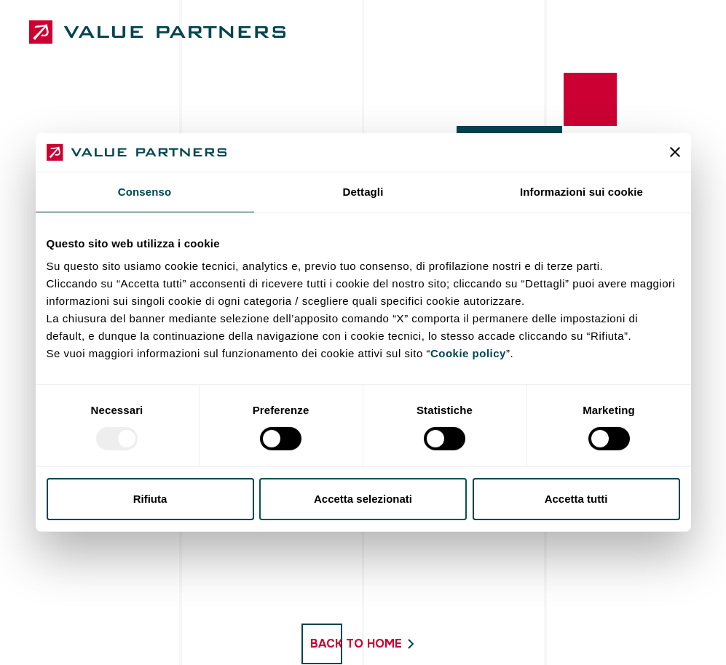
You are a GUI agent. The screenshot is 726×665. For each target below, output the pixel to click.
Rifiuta (150, 499)
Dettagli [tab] (363, 191)
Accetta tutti (576, 499)
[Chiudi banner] (675, 152)
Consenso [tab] (144, 191)
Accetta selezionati (363, 499)
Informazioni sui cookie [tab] (581, 191)
